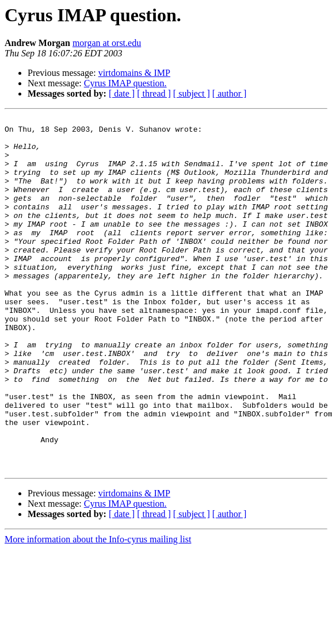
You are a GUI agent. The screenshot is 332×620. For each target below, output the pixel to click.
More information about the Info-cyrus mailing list (98, 610)
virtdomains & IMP (134, 73)
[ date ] (122, 93)
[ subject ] (191, 93)
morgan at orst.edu (106, 43)
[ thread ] (154, 93)
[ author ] (229, 93)
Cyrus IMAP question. (125, 83)
